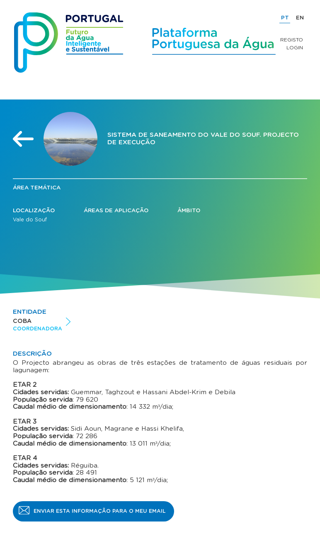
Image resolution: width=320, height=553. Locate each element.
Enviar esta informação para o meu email (100, 511)
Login (294, 47)
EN (300, 18)
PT (285, 18)
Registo (291, 39)
